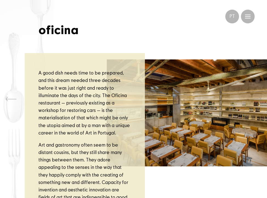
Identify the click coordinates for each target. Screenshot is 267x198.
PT (232, 16)
